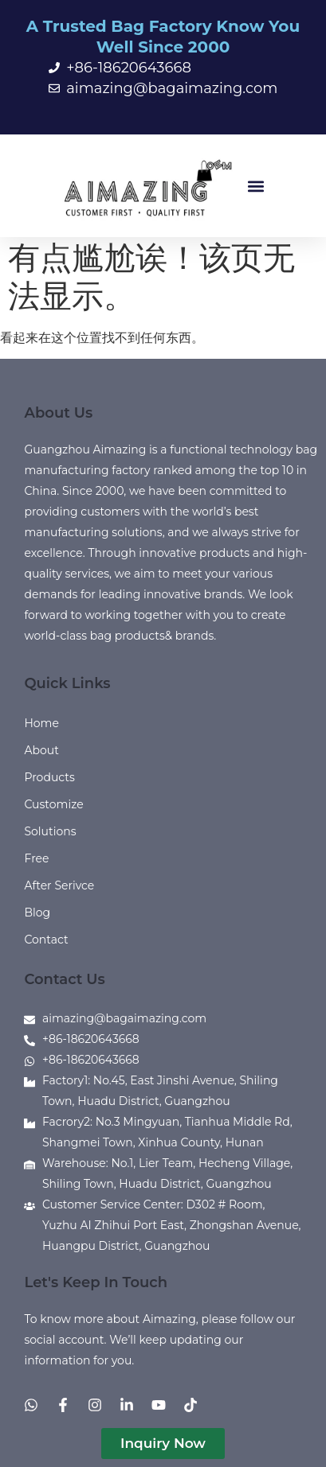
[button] (256, 186)
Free (36, 858)
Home (41, 723)
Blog (37, 912)
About (41, 750)
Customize (53, 804)
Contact (46, 939)
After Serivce (59, 885)
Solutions (50, 831)
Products (49, 777)
